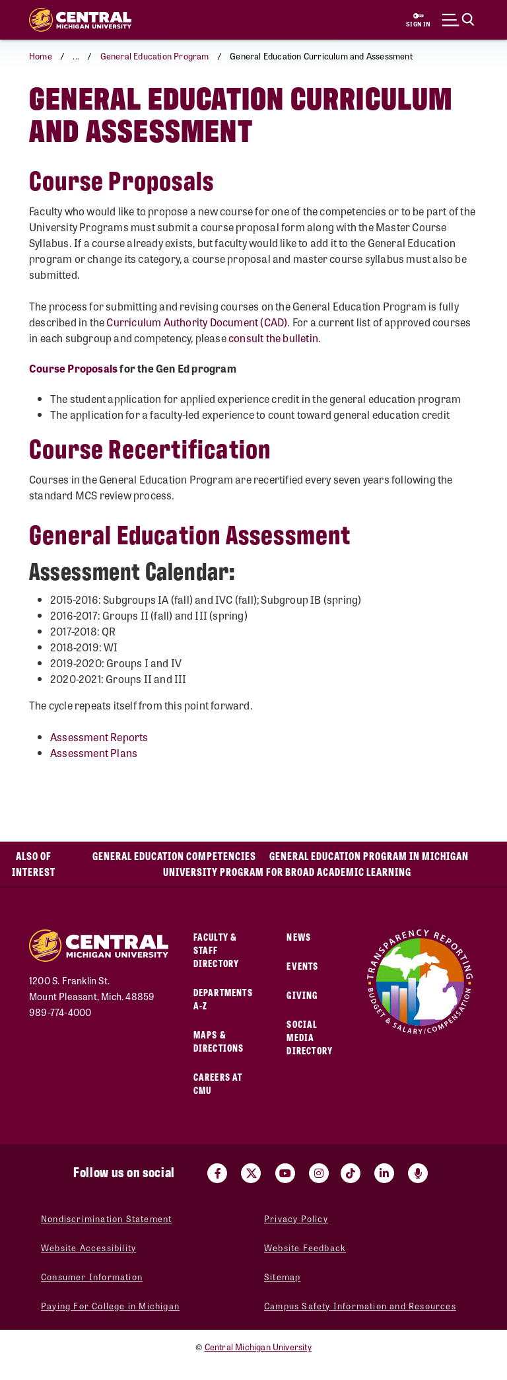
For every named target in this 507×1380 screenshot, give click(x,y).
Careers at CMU (218, 1083)
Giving (302, 994)
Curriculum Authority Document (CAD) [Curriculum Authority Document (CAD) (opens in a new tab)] (196, 322)
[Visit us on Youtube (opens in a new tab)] (285, 1173)
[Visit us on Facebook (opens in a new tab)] (217, 1173)
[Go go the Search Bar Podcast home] (417, 1173)
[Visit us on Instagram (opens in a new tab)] (318, 1173)
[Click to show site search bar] (458, 20)
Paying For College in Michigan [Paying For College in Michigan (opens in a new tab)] (110, 1305)
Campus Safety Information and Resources (360, 1305)
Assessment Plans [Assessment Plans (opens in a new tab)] (93, 752)
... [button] (76, 56)
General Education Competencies (174, 855)
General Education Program (154, 56)
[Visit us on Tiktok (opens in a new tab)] (350, 1173)
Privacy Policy (296, 1218)
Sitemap (282, 1276)
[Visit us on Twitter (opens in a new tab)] (250, 1173)
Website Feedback (305, 1247)
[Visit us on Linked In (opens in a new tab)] (384, 1173)
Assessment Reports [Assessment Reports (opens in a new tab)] (99, 736)
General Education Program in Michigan (369, 855)
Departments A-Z (223, 998)
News (299, 936)
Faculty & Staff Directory (216, 949)
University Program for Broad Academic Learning (287, 871)
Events (302, 965)
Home (40, 56)
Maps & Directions (218, 1040)
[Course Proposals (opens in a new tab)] (73, 368)
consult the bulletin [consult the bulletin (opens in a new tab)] (273, 337)
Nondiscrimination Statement (106, 1218)
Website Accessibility (88, 1247)
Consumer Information (92, 1276)
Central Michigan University (258, 1346)
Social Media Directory (310, 1037)
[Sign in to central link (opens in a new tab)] (418, 20)
